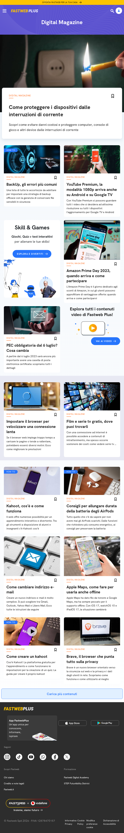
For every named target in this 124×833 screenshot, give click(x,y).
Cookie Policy (80, 822)
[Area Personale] (119, 11)
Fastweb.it (9, 789)
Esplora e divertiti (30, 253)
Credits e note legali (14, 783)
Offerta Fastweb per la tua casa (60, 2)
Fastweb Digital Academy (76, 777)
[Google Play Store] (105, 723)
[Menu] (4, 10)
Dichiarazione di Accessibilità (111, 822)
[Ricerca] (113, 11)
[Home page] (24, 10)
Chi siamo (9, 777)
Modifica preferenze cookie (91, 824)
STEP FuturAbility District (76, 783)
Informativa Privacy (70, 822)
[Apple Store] (72, 723)
